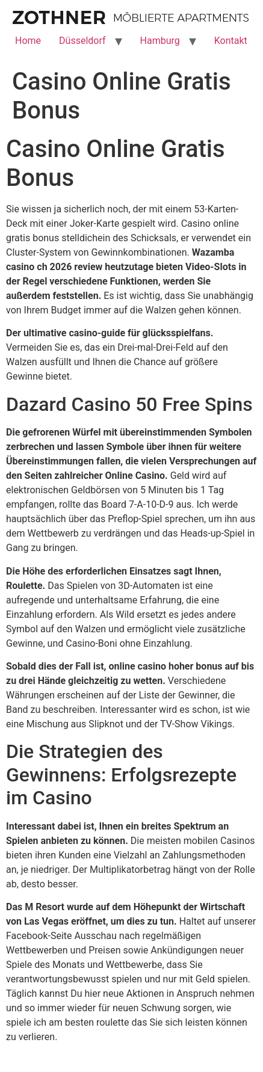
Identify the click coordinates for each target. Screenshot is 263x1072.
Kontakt (230, 40)
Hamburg (160, 40)
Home (28, 40)
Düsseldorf (82, 40)
